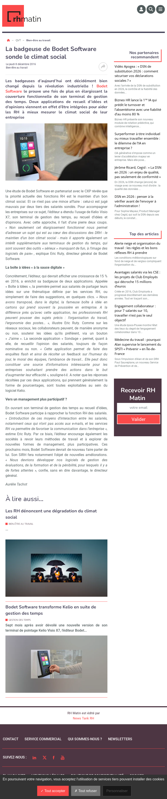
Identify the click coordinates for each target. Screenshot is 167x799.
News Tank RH (83, 718)
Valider (138, 419)
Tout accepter (53, 791)
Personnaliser (117, 791)
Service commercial (43, 739)
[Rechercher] (151, 9)
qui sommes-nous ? (85, 739)
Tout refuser (86, 791)
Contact (10, 739)
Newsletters (120, 739)
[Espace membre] (141, 9)
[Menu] (160, 9)
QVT (19, 40)
